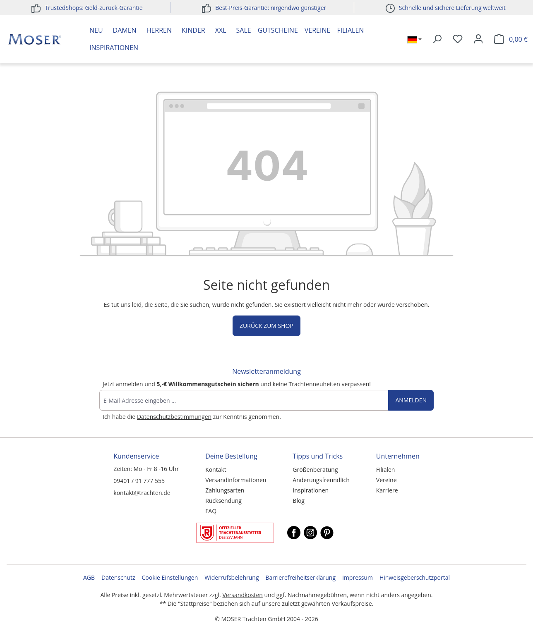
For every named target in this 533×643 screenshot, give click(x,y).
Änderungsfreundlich (321, 480)
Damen (125, 30)
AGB (89, 577)
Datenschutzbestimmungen (174, 417)
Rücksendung (223, 500)
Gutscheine (278, 30)
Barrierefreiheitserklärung (301, 577)
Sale (243, 30)
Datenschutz (118, 577)
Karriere (387, 490)
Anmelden (411, 400)
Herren (159, 30)
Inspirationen (113, 47)
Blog (299, 500)
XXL (220, 30)
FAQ (210, 511)
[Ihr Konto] (478, 39)
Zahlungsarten (224, 490)
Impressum (357, 577)
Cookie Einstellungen (170, 577)
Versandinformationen (235, 480)
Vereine (318, 30)
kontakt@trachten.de (141, 493)
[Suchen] (437, 39)
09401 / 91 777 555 (139, 481)
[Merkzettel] (457, 39)
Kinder (193, 30)
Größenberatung (315, 469)
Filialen (350, 30)
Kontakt (215, 469)
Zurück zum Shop (266, 326)
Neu (96, 30)
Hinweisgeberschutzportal (414, 577)
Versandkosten (242, 595)
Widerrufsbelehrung (231, 577)
